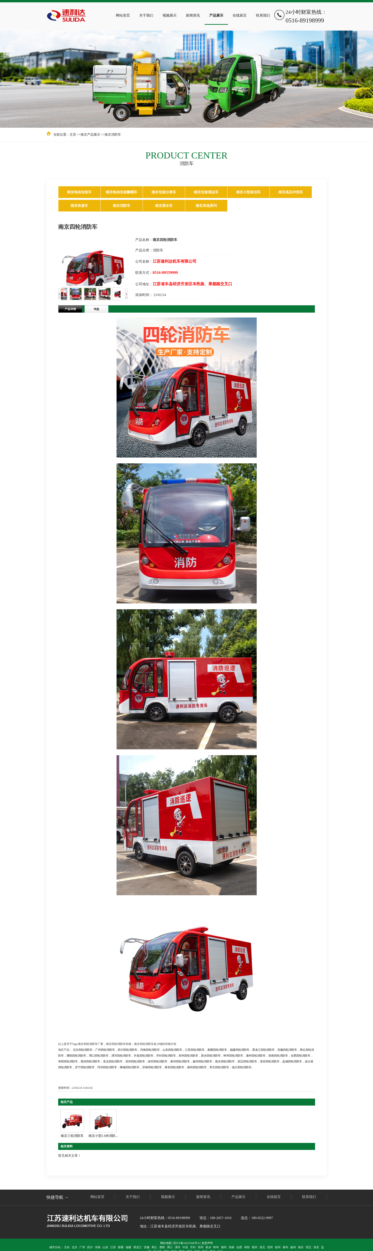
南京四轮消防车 (225, 1061)
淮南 (231, 1247)
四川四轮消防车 (127, 1049)
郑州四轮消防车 (188, 1055)
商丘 (154, 1247)
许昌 (185, 1247)
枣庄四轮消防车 (219, 1067)
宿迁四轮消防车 (247, 1061)
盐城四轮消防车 (292, 1061)
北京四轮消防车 (82, 1049)
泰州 (285, 1247)
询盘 (96, 309)
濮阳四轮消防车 (76, 1055)
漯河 (177, 1247)
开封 (193, 1247)
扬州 (293, 1247)
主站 (67, 1247)
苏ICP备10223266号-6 (186, 1243)
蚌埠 (216, 1247)
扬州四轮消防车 (202, 1061)
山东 (105, 1247)
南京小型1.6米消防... (103, 1136)
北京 (74, 1247)
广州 (82, 1247)
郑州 (200, 1247)
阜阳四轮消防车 (68, 1061)
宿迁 (308, 1247)
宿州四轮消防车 (135, 1061)
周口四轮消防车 (99, 1055)
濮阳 (162, 1247)
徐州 (278, 1247)
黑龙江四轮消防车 (263, 1049)
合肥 (239, 1247)
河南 (97, 1247)
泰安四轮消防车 (174, 1067)
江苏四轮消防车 (195, 1049)
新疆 (121, 1247)
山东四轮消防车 (172, 1049)
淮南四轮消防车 (278, 1055)
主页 (73, 134)
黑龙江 (137, 1247)
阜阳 (247, 1247)
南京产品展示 (90, 134)
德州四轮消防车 (197, 1067)
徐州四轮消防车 (157, 1061)
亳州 (254, 1247)
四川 (90, 1247)
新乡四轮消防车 (211, 1055)
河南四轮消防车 (150, 1049)
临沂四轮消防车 (242, 1067)
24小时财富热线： (306, 17)
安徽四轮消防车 (287, 1049)
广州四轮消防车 (105, 1049)
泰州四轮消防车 (180, 1061)
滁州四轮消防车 (256, 1055)
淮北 (262, 1247)
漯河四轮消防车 (121, 1055)
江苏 (113, 1247)
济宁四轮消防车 (85, 1067)
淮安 (316, 1247)
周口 (170, 1247)
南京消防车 (113, 134)
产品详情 (70, 309)
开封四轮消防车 (166, 1055)
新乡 (208, 1247)
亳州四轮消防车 (90, 1061)
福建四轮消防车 (239, 1049)
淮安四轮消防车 (270, 1061)
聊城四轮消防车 (129, 1067)
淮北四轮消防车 (113, 1061)
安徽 (146, 1247)
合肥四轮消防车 (300, 1055)
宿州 (270, 1247)
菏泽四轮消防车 (107, 1067)
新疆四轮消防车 (217, 1049)
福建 (128, 1247)
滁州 (224, 1247)
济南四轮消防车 (152, 1067)
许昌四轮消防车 (143, 1055)
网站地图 (165, 1243)
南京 (301, 1247)
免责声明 (207, 1243)
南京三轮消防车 (72, 1136)
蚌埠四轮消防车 (233, 1055)
